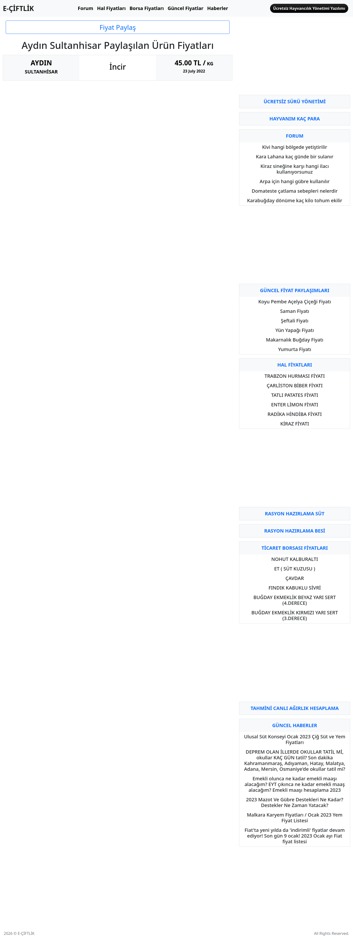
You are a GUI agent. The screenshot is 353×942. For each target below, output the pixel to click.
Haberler (217, 8)
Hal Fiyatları (111, 8)
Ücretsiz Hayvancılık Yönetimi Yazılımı (309, 8)
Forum (85, 8)
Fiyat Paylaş (117, 27)
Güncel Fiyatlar (185, 8)
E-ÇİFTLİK (18, 8)
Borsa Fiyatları (146, 8)
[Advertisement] (294, 57)
